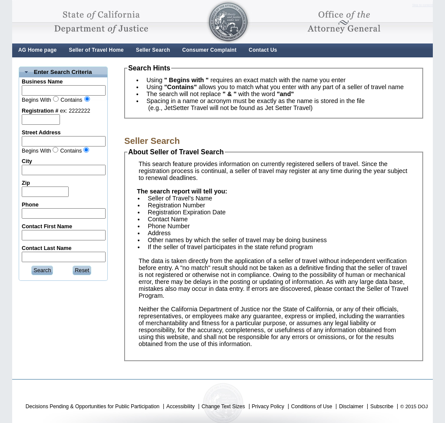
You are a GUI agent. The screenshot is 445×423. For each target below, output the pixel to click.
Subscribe (381, 406)
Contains (71, 100)
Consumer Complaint (209, 50)
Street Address (41, 133)
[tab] (63, 72)
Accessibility (180, 406)
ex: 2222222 (74, 111)
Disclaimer (351, 406)
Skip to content (422, 5)
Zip (26, 183)
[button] (42, 270)
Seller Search (153, 50)
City (27, 161)
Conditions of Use (311, 406)
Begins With (36, 100)
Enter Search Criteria (63, 72)
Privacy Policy (268, 406)
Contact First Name (47, 226)
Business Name (42, 82)
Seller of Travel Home (96, 50)
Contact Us (263, 50)
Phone (30, 205)
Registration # (40, 111)
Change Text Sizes (223, 406)
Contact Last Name (47, 248)
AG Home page (37, 50)
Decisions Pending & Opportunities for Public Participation (92, 406)
